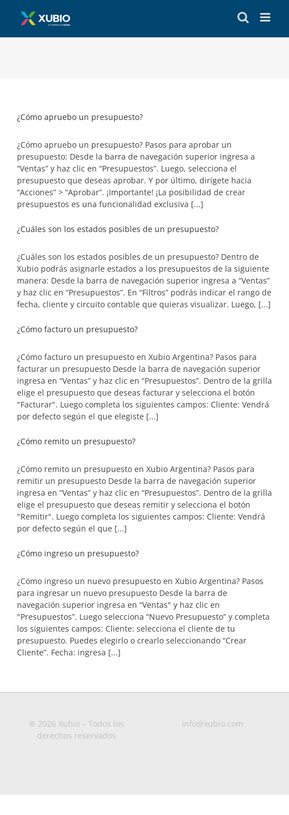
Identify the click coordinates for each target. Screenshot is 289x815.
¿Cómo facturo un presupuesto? (77, 329)
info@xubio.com (212, 723)
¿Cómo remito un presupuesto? (76, 441)
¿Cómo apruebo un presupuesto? (80, 116)
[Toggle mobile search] (243, 17)
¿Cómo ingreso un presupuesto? (78, 553)
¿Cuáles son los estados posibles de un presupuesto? (118, 229)
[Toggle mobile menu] (266, 17)
